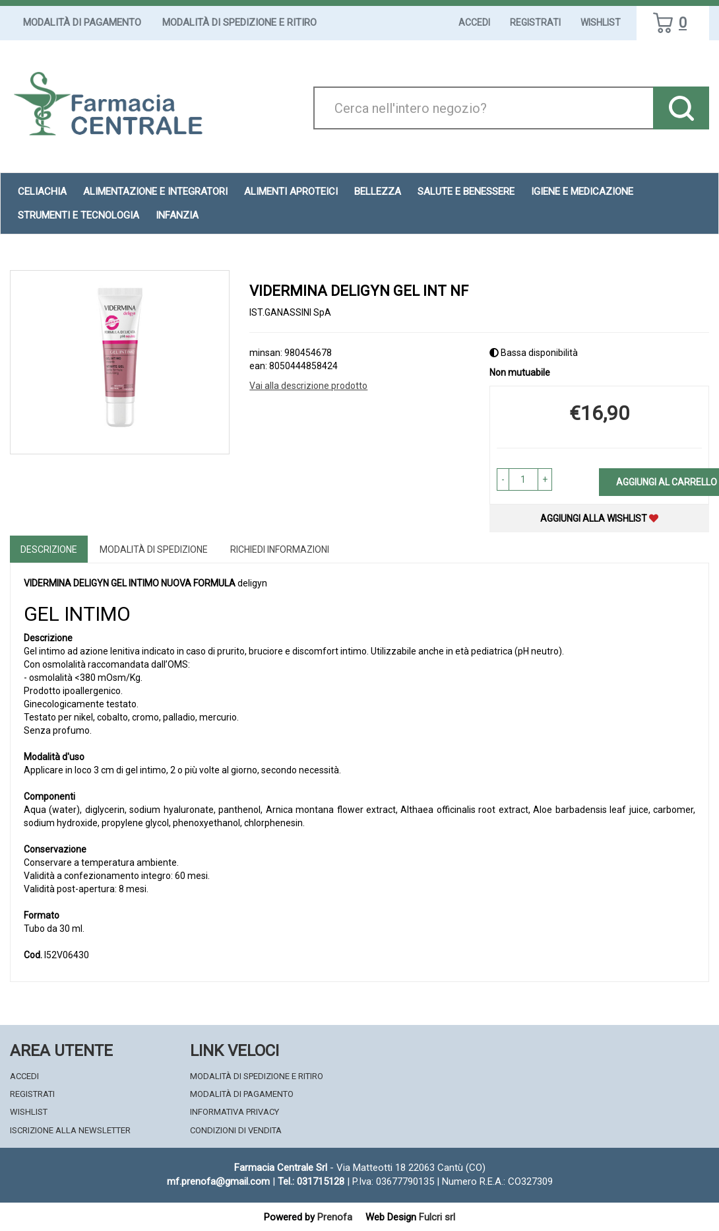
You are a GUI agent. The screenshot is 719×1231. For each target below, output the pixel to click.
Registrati (535, 22)
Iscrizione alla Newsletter (70, 1130)
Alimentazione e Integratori (155, 191)
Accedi (474, 22)
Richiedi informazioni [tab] (279, 549)
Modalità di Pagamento (82, 22)
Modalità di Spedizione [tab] (154, 549)
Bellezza (377, 191)
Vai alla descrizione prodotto (308, 385)
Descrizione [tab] (48, 549)
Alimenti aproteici (291, 191)
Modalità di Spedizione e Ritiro (239, 22)
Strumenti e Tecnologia (78, 215)
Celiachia (42, 191)
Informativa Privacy (234, 1112)
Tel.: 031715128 (311, 1181)
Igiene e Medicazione (582, 191)
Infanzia (177, 215)
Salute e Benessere (466, 191)
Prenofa (334, 1217)
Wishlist (600, 22)
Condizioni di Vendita (236, 1130)
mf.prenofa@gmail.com (218, 1181)
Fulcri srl (437, 1217)
